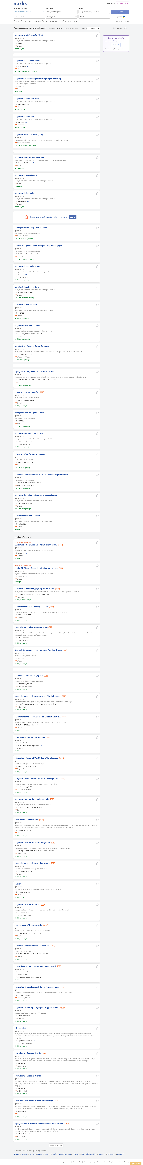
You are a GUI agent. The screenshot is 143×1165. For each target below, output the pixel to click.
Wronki (19, 382)
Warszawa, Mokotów (24, 686)
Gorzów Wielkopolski (24, 1043)
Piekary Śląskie (22, 707)
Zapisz (72, 217)
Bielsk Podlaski (22, 1091)
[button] (97, 35)
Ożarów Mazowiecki (24, 915)
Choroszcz (20, 617)
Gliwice (19, 527)
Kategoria (49, 8)
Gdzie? (81, 8)
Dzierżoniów (21, 1066)
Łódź (18, 423)
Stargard (20, 89)
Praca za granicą (89, 1162)
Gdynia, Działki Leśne (24, 769)
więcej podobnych (56, 1145)
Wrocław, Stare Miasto (25, 789)
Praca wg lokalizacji (63, 1162)
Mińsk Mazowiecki (23, 143)
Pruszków (20, 1114)
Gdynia (19, 336)
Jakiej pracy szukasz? (21, 8)
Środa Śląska (21, 1136)
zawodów (126, 21)
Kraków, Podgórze (23, 444)
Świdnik (19, 403)
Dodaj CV (116, 45)
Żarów (19, 810)
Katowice (20, 597)
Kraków (19, 165)
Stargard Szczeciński (89, 1154)
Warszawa (20, 46)
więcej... (44, 635)
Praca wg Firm (102, 1162)
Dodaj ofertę (122, 3)
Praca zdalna (77, 1162)
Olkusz (19, 956)
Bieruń (19, 506)
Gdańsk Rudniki (22, 236)
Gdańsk (19, 316)
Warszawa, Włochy (23, 357)
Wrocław (20, 256)
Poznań (19, 183)
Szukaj (121, 12)
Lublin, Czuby (21, 853)
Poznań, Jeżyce (22, 277)
